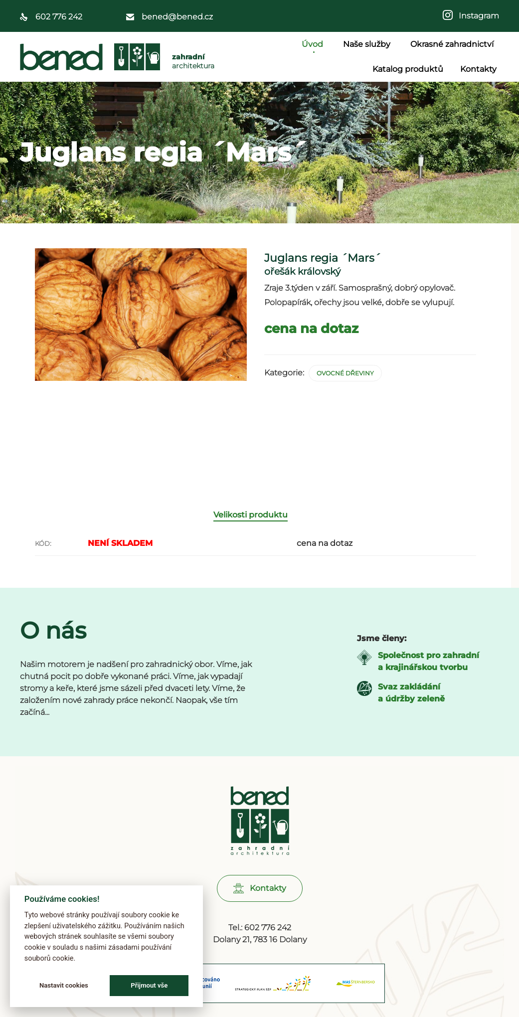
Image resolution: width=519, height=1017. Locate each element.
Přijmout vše (149, 985)
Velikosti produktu (250, 555)
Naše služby (368, 44)
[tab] (255, 556)
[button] (260, 929)
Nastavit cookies (63, 985)
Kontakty (478, 69)
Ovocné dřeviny (345, 373)
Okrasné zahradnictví (453, 44)
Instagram (476, 15)
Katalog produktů (407, 69)
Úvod (314, 44)
